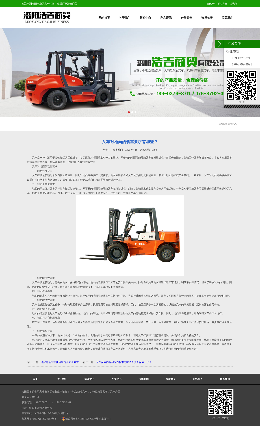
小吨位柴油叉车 (78, 391)
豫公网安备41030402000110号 (80, 418)
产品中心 (116, 379)
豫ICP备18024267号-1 (44, 418)
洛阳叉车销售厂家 (32, 391)
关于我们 (125, 17)
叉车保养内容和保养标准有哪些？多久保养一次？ (124, 362)
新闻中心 (145, 17)
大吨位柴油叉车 (99, 391)
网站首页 (104, 17)
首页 (35, 379)
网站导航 (222, 3)
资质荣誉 (207, 17)
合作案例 (211, 3)
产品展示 (166, 17)
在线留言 (198, 379)
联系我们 (234, 3)
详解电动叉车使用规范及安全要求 (60, 362)
